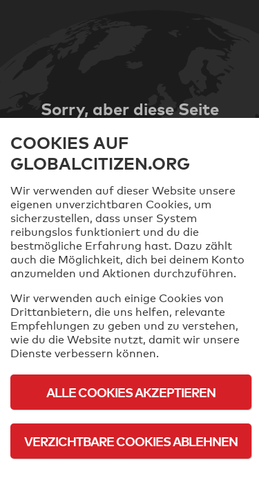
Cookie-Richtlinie (131, 479)
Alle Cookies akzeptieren (130, 392)
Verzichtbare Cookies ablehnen (131, 441)
